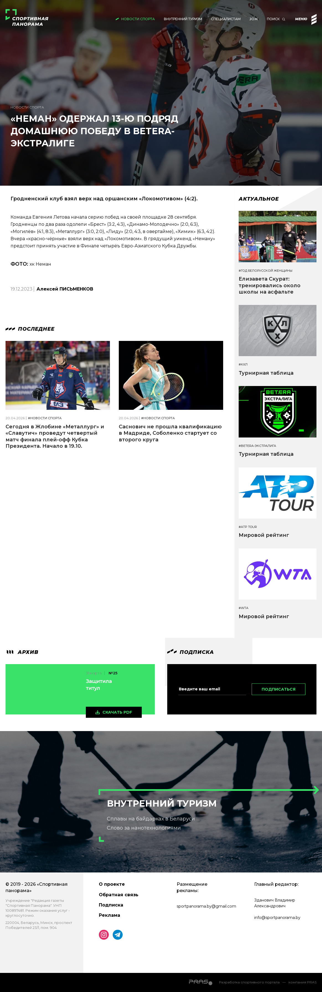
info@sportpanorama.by (277, 917)
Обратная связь (118, 894)
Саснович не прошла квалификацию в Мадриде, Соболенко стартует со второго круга (170, 433)
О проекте (112, 884)
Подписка (111, 905)
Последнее (30, 329)
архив (22, 652)
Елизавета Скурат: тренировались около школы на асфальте (269, 285)
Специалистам (226, 19)
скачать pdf (117, 712)
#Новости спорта (44, 418)
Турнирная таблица (266, 373)
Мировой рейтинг (264, 535)
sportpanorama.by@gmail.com (206, 906)
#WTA (243, 608)
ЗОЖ (253, 19)
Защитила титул (99, 684)
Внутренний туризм (183, 19)
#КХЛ (243, 364)
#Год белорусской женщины (265, 270)
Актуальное (259, 199)
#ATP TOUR (248, 527)
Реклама (109, 915)
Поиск (273, 19)
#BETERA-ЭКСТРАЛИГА (257, 445)
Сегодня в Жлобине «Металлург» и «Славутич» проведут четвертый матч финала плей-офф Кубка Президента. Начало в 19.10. (55, 436)
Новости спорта (138, 19)
